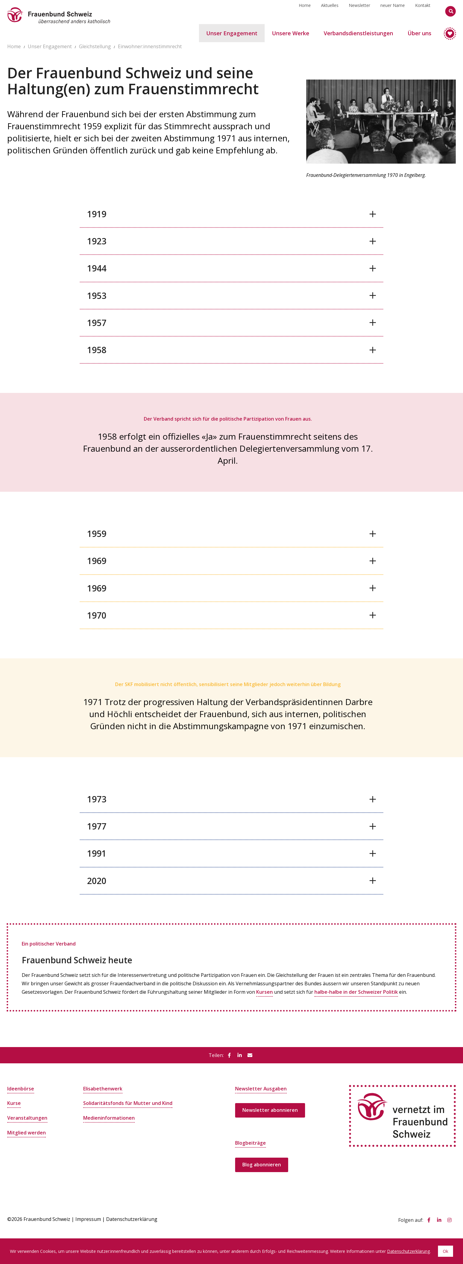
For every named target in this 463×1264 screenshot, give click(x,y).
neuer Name (392, 11)
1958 (96, 350)
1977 (96, 826)
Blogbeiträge (250, 1142)
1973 (96, 799)
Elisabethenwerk (102, 1088)
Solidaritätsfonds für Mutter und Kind (127, 1102)
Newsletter (359, 11)
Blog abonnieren (261, 1164)
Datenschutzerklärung (131, 1218)
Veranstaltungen (27, 1117)
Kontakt (422, 11)
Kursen (264, 992)
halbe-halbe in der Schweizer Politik (356, 992)
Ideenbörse (20, 1088)
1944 (96, 268)
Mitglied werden (26, 1131)
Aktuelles (330, 11)
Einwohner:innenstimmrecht (150, 46)
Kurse (14, 1102)
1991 (96, 853)
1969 (96, 560)
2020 (96, 880)
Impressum (88, 1218)
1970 (96, 615)
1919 (96, 214)
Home (305, 11)
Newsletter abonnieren (270, 1110)
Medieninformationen (109, 1117)
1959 (96, 533)
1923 (96, 241)
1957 (96, 322)
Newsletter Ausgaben (261, 1088)
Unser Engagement (50, 46)
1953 (96, 295)
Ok (445, 1251)
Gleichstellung (95, 46)
